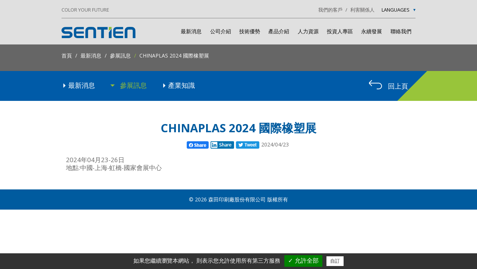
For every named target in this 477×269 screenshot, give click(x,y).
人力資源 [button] (308, 31)
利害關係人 (362, 9)
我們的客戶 (330, 9)
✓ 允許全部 (303, 260)
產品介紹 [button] (278, 31)
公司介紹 (220, 31)
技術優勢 (249, 31)
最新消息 (191, 31)
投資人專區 (340, 31)
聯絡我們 (401, 31)
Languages (399, 10)
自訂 (335, 261)
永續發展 (371, 31)
